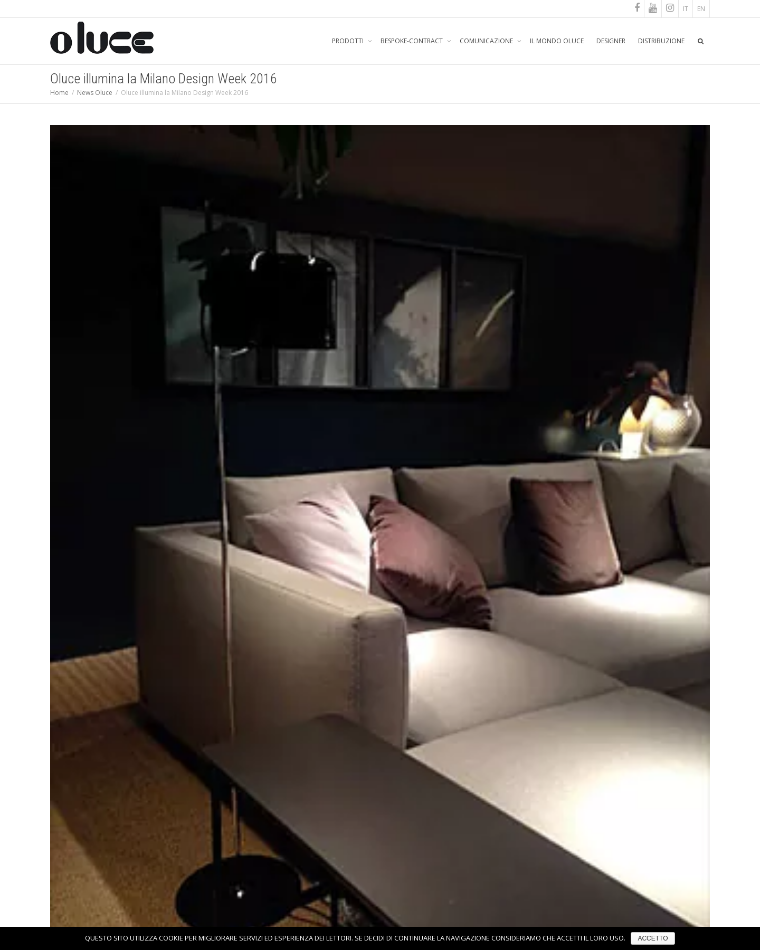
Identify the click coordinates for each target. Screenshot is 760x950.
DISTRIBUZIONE (661, 40)
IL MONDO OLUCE (557, 40)
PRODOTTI (348, 40)
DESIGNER (610, 40)
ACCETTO (653, 938)
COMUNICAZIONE (487, 40)
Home (59, 92)
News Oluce (94, 92)
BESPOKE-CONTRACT (412, 40)
